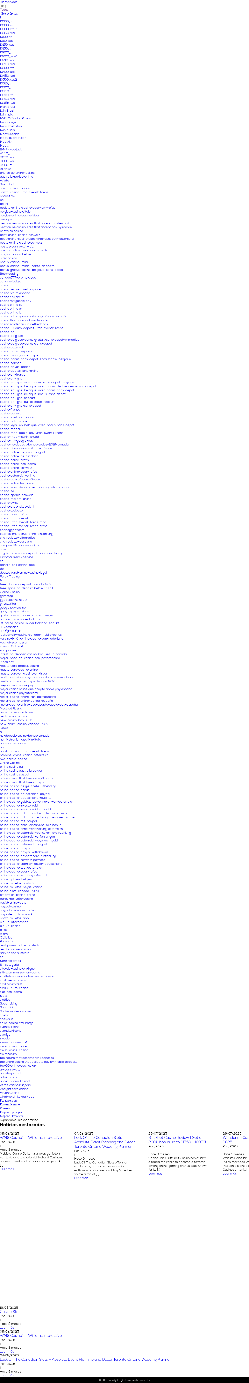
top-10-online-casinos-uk (18, 1066)
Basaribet (7, 184)
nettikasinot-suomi (13, 716)
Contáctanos (227, 7)
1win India (6, 114)
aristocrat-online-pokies (17, 173)
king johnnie (8, 650)
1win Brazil (7, 111)
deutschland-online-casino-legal (23, 573)
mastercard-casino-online (19, 670)
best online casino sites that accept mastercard (34, 223)
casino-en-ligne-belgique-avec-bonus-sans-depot (37, 390)
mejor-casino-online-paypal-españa (26, 701)
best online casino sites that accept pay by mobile (36, 227)
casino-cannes (10, 363)
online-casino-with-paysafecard (23, 875)
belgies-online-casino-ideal (19, 215)
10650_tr (6, 91)
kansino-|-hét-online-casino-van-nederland (31, 639)
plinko (4, 934)
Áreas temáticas (160, 7)
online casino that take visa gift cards (26, 778)
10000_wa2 (8, 29)
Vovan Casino (9, 1093)
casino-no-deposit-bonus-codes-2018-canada (34, 444)
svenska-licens (10, 1031)
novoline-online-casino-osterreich (24, 755)
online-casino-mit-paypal (18, 821)
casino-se (7, 491)
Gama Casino (10, 592)
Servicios (184, 7)
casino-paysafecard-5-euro (20, 479)
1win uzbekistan (11, 126)
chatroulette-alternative (17, 538)
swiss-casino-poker (14, 1046)
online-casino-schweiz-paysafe (22, 860)
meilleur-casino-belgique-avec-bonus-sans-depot (37, 677)
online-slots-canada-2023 (19, 891)
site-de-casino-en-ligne (17, 969)
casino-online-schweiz (16, 468)
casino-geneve (11, 413)
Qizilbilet (6, 937)
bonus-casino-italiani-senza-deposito (27, 266)
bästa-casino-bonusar (16, 188)
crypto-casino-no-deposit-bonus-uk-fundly (31, 553)
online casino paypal (14, 774)
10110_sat (6, 41)
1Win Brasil (7, 107)
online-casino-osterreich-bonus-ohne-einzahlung (35, 833)
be (2, 200)
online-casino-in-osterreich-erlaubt (25, 809)
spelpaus (6, 1019)
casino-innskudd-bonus (17, 417)
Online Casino (10, 763)
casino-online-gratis (14, 460)
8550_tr (6, 153)
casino (4, 285)
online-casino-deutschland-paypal (25, 794)
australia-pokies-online (16, 177)
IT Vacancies (9, 627)
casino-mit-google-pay (16, 441)
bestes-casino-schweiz (16, 246)
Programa (204, 7)
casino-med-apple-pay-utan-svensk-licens (31, 433)
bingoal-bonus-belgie (15, 254)
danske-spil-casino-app (17, 565)
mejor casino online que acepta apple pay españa (36, 689)
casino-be (7, 332)
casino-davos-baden (15, 367)
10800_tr (6, 95)
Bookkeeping (9, 274)
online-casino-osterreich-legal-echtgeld (29, 840)
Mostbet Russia (11, 708)
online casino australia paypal (21, 771)
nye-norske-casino (13, 759)
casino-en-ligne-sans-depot (20, 406)
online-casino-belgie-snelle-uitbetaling (28, 786)
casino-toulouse (11, 510)
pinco (4, 930)
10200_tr (6, 52)
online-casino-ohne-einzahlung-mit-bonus (30, 825)
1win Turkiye (8, 122)
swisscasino (8, 1054)
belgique (6, 219)
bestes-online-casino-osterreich (23, 250)
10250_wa (7, 64)
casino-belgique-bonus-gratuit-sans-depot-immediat (39, 340)
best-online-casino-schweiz (20, 235)
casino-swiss (9, 503)
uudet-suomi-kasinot (15, 1081)
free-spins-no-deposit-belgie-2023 (26, 588)
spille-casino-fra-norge (17, 1023)
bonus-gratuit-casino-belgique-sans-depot (31, 270)
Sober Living (9, 1003)
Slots (3, 996)
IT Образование (10, 631)
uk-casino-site (10, 1069)
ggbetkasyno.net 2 (13, 600)
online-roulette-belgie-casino (21, 887)
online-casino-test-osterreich (21, 868)
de (2, 569)
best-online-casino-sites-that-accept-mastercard (37, 239)
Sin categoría (9, 965)
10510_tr (6, 83)
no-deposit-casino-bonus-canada (25, 736)
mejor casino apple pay (17, 685)
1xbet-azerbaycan (13, 138)
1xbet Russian (9, 134)
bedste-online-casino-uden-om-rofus (27, 208)
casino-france (10, 410)
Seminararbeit (10, 961)
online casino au (11, 767)
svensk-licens (9, 1027)
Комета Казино (10, 1104)
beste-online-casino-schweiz (21, 243)
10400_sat (7, 72)
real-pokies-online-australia (20, 945)
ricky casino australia (15, 953)
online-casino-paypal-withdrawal (24, 852)
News (4, 728)
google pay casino (13, 607)
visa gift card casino (14, 1089)
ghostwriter (8, 604)
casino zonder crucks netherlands (24, 324)
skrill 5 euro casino (13, 980)
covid (3, 549)
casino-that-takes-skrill (17, 507)
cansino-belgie (10, 281)
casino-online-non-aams (18, 464)
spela (4, 1015)
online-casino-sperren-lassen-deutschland (31, 864)
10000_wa (7, 25)
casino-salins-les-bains (17, 483)
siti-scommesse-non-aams (20, 972)
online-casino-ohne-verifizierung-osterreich (31, 829)
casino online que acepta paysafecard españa (33, 316)
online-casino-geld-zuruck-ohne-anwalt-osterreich (37, 802)
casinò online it (10, 312)
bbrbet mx (7, 196)
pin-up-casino (10, 926)
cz (1, 561)
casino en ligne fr (12, 297)
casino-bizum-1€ (12, 347)
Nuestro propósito (129, 7)
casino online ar (11, 309)
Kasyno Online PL (12, 646)
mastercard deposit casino (19, 666)
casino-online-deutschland (19, 456)
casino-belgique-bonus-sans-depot (26, 344)
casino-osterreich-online (17, 475)
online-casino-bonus (14, 790)
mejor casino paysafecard (19, 693)
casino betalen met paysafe (20, 289)
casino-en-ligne (11, 378)
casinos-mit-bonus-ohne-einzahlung (26, 534)
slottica (5, 1000)
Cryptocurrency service (16, 557)
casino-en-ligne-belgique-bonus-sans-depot (33, 394)
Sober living (8, 1007)
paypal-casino (10, 906)
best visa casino (11, 231)
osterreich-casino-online (17, 895)
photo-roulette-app (14, 918)
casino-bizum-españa (16, 351)
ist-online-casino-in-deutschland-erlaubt (29, 623)
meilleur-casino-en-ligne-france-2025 (28, 681)
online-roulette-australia (18, 883)
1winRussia (7, 130)
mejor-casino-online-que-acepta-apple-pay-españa (39, 705)
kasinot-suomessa (13, 642)
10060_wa (7, 33)
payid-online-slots (13, 903)
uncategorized (10, 1073)
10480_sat (7, 76)
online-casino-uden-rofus (18, 871)
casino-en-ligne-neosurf (17, 398)
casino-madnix (10, 429)
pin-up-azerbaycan (14, 922)
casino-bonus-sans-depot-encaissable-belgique (35, 359)
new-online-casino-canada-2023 (24, 724)
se (2, 957)
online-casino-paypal (15, 848)
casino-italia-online (13, 421)
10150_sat (7, 45)
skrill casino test (11, 984)
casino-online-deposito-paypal (22, 452)
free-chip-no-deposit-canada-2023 (26, 584)
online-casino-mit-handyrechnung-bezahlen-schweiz (38, 817)
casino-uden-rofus (13, 514)
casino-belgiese (11, 336)
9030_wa (7, 157)
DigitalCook (125, 1380)
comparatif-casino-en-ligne (20, 545)
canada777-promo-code (18, 278)
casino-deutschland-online (19, 371)
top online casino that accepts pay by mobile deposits (38, 1062)
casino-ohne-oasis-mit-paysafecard (26, 448)
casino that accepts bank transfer (24, 320)
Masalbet (7, 662)
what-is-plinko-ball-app (17, 1097)
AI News (5, 169)
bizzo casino (8, 258)
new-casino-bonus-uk (16, 720)
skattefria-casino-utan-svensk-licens (27, 976)
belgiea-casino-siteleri (16, 212)
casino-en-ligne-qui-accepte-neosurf (27, 402)
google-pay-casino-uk (16, 611)
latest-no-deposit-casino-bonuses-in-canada (33, 654)
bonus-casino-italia (14, 262)
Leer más (81, 1169)
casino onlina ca (11, 305)
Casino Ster (10, 1312)
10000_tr (6, 21)
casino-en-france (12, 375)
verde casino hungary (15, 1085)
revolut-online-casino (15, 949)
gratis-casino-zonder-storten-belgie (26, 615)
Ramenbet (8, 941)
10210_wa (7, 60)
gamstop (6, 596)
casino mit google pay (15, 301)
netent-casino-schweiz (16, 712)
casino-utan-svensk (14, 518)
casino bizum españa (15, 293)
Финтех (5, 1108)
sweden (5, 1038)
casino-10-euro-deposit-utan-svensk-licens (31, 328)
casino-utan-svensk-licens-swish (23, 526)
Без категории (9, 1101)
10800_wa (7, 99)
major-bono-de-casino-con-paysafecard (30, 658)
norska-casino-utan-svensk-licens (24, 751)
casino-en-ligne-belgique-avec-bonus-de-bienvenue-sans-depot (48, 386)
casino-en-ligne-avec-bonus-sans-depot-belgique (37, 382)
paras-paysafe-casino (16, 899)
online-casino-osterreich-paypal (23, 844)
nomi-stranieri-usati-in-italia (20, 739)
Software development (17, 1011)
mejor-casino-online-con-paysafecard (28, 697)
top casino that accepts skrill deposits (27, 1058)
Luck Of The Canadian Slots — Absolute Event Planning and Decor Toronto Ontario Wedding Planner (178, 1142)
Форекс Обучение (12, 1116)
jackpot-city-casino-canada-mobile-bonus (31, 635)
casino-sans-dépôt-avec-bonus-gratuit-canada (35, 487)
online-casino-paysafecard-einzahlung (28, 856)
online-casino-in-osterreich (19, 805)
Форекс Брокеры (11, 1112)
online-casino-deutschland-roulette (26, 798)
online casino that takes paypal (22, 782)
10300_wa (7, 68)
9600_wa (7, 161)
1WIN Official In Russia (15, 118)
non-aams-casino (13, 743)
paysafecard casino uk (16, 914)
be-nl (4, 204)
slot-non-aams (11, 992)
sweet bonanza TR (13, 1042)
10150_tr (6, 48)
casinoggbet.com (12, 530)
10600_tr (6, 87)
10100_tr (6, 37)
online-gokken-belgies (16, 879)
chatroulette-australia (16, 541)
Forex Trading (10, 576)
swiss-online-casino (14, 1050)
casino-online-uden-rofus (18, 472)
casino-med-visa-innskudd (19, 437)
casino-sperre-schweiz (16, 495)
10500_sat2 (8, 80)
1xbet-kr (6, 142)
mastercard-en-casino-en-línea (23, 673)
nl (1, 732)
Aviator (5, 180)
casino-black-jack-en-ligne (19, 355)
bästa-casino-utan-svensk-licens (24, 192)
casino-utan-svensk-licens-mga (23, 522)
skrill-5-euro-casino (14, 988)
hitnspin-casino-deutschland (20, 619)
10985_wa (7, 103)
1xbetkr (5, 146)
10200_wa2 (8, 56)
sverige (5, 1035)
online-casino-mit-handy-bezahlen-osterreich (33, 813)
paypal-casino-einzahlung (18, 910)
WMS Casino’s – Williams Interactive (105, 1138)
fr (1, 580)
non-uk (5, 747)
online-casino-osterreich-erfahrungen (27, 837)
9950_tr (6, 165)
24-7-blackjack (11, 149)
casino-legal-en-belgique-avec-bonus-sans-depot (37, 425)
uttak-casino (9, 1077)
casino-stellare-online (16, 499)
